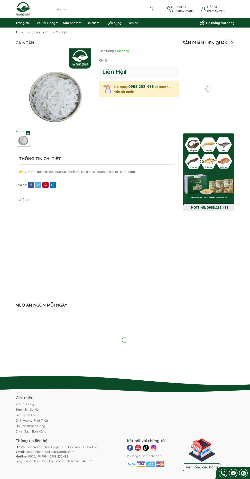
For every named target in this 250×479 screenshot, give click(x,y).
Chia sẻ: (21, 185)
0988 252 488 (141, 86)
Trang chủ (23, 23)
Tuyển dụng (112, 23)
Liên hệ (133, 23)
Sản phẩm (73, 23)
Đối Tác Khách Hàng (30, 426)
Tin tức (93, 23)
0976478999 (216, 11)
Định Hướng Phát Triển (32, 420)
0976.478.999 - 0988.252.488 (48, 456)
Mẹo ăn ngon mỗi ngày (41, 305)
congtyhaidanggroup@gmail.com (49, 452)
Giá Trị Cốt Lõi (25, 415)
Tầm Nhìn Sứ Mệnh (29, 409)
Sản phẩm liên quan (205, 42)
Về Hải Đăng (48, 23)
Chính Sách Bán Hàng (31, 431)
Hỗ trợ (212, 7)
